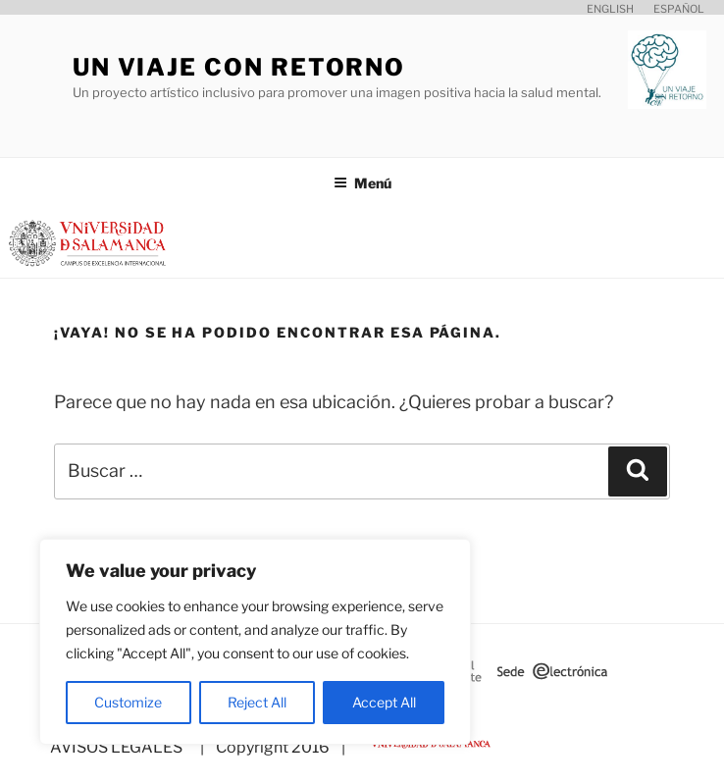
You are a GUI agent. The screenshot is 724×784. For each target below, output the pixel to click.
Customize (128, 702)
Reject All (257, 702)
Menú (362, 183)
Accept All (384, 702)
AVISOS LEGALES (116, 747)
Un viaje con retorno (239, 67)
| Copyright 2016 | (269, 747)
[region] (255, 642)
